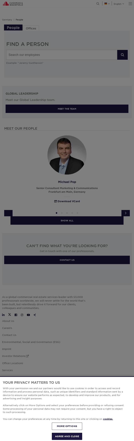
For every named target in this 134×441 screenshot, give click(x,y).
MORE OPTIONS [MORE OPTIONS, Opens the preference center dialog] (67, 429)
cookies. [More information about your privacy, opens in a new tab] (108, 422)
